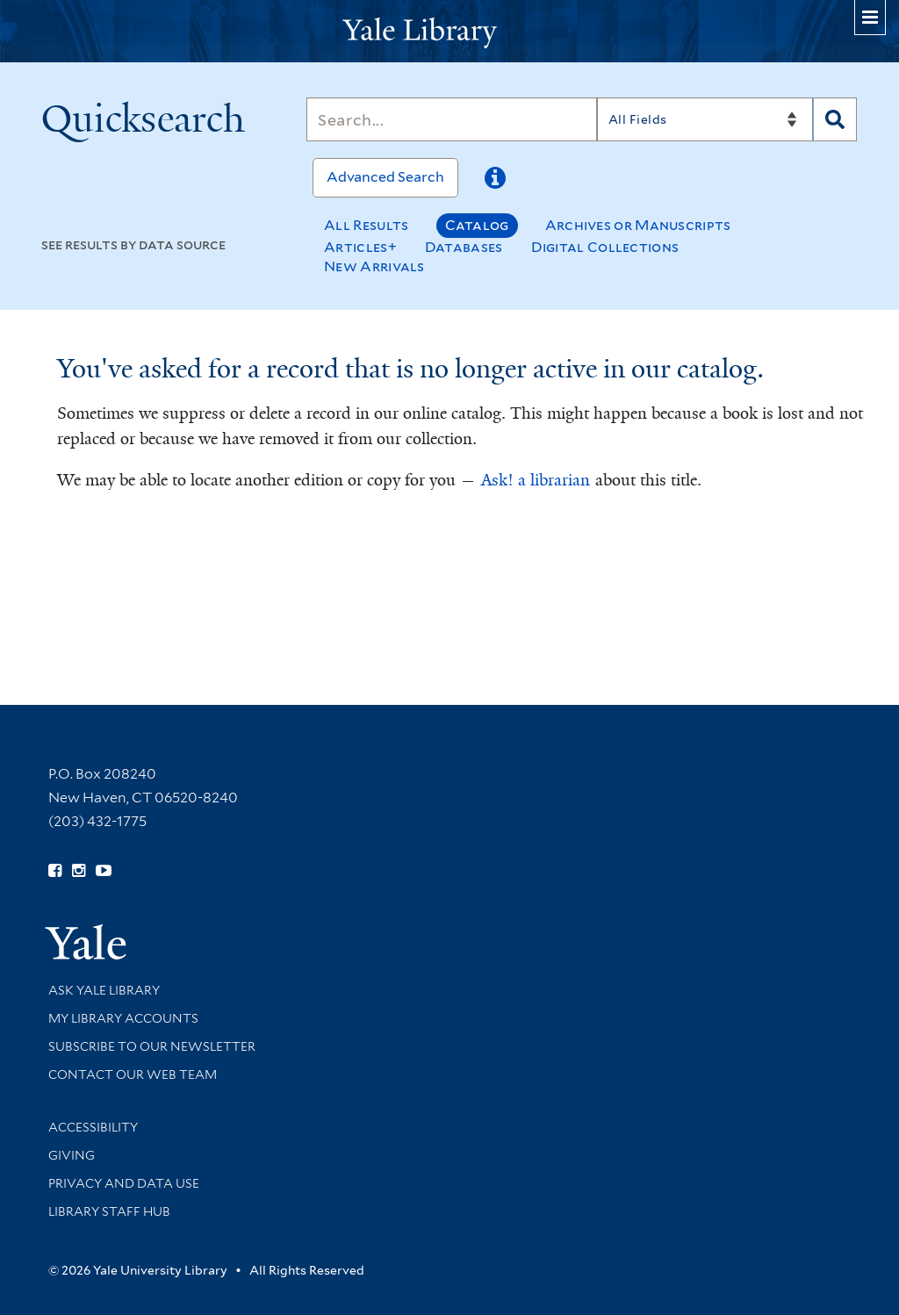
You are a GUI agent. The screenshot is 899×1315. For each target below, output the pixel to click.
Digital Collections (605, 247)
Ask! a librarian (535, 480)
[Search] (451, 119)
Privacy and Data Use (123, 1183)
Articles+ (360, 247)
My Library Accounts (123, 1018)
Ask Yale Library (104, 990)
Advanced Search (385, 177)
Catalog (477, 225)
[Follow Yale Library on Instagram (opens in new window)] (78, 871)
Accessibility (93, 1127)
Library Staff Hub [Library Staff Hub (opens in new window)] (109, 1211)
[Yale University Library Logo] (449, 31)
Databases (464, 247)
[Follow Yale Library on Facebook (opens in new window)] (54, 871)
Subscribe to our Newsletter (151, 1046)
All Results (366, 225)
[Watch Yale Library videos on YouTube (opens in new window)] (103, 871)
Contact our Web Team (132, 1074)
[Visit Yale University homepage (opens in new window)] (85, 936)
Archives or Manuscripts (638, 225)
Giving (71, 1155)
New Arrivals (374, 266)
